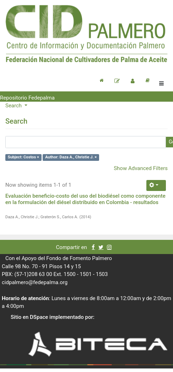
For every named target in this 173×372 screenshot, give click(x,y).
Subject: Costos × (23, 157)
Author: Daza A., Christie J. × (71, 157)
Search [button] (14, 105)
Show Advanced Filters (141, 168)
